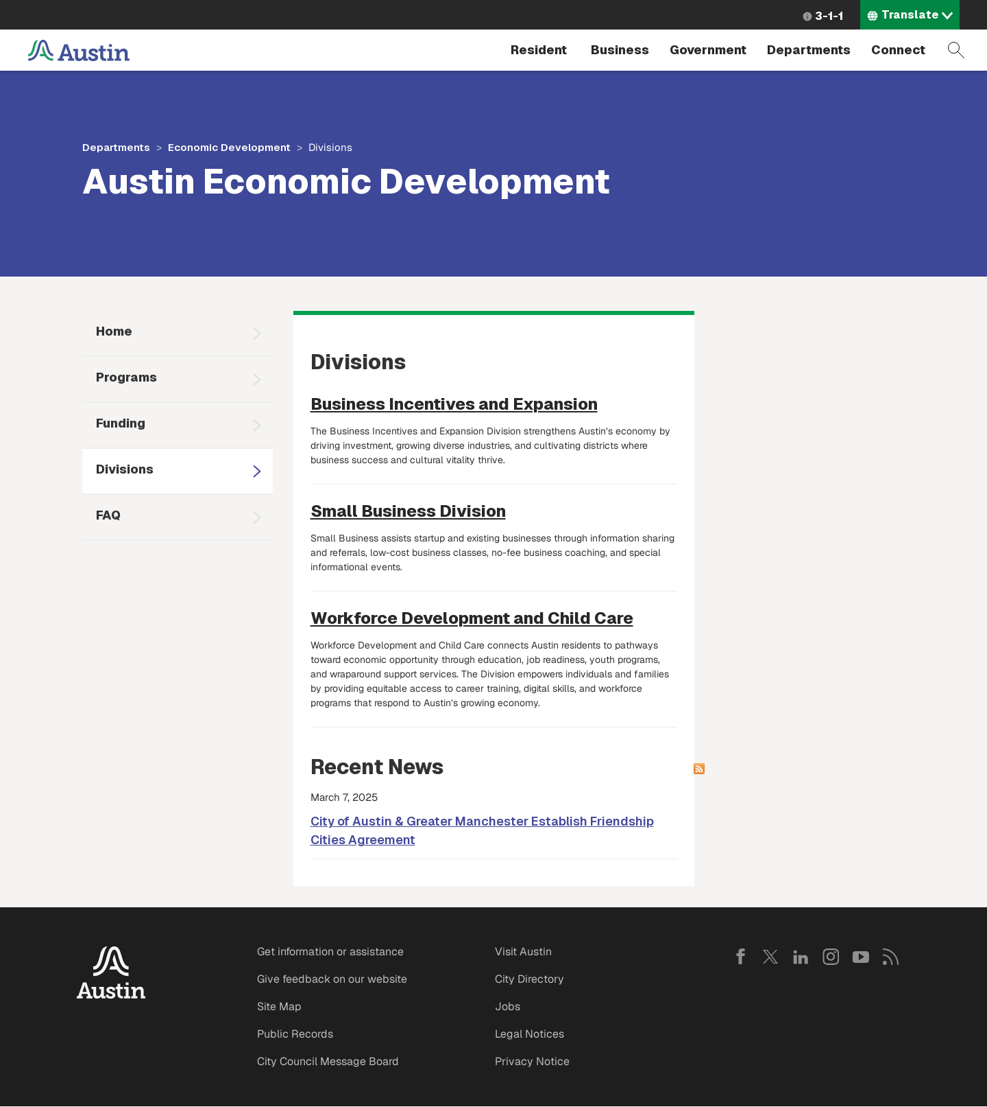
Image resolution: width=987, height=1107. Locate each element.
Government (708, 50)
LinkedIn (800, 956)
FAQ (108, 515)
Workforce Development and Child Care (471, 618)
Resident (539, 50)
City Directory (529, 979)
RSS (891, 956)
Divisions (125, 469)
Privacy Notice (532, 1061)
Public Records (295, 1034)
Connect (898, 50)
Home (114, 331)
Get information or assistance (330, 951)
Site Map (279, 1006)
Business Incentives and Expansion (454, 404)
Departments (809, 50)
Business (620, 50)
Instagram (830, 956)
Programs (126, 377)
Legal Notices (529, 1034)
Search (956, 50)
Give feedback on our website (332, 979)
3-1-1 (829, 16)
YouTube (861, 956)
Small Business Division (408, 511)
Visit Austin (523, 951)
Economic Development (229, 147)
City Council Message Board (328, 1061)
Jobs (507, 1006)
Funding (120, 423)
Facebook (740, 956)
